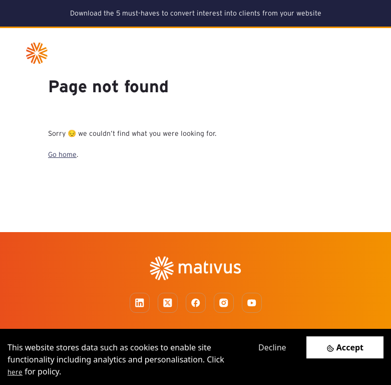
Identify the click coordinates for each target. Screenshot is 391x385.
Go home (62, 154)
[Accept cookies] (344, 347)
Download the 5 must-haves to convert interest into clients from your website (195, 13)
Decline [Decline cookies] (272, 347)
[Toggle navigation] (356, 53)
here (15, 372)
